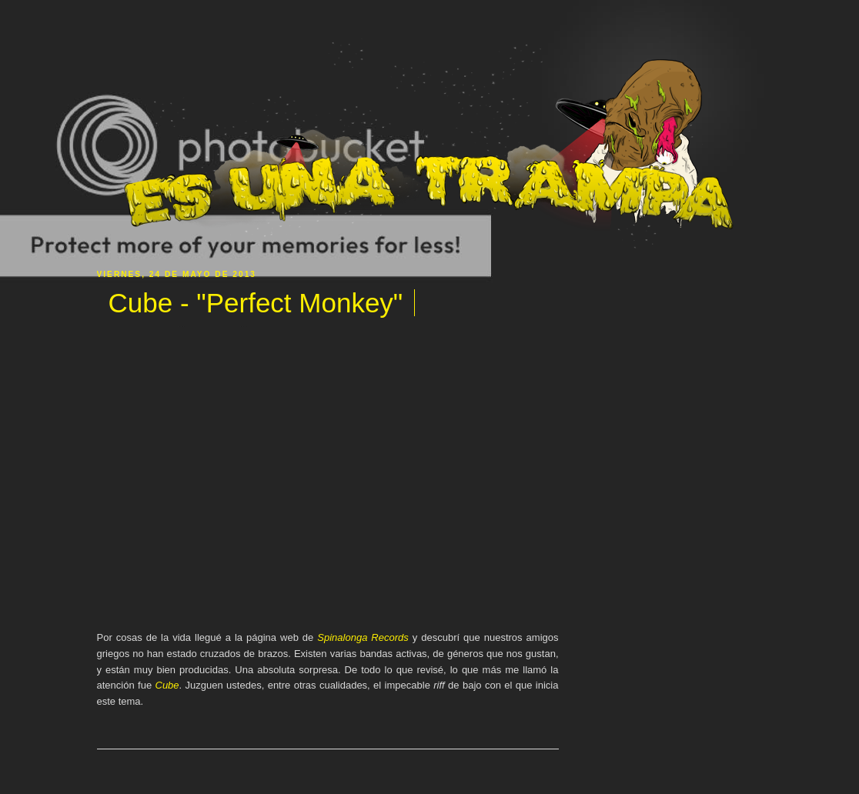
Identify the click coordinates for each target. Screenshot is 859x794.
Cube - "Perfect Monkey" (256, 302)
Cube (167, 685)
